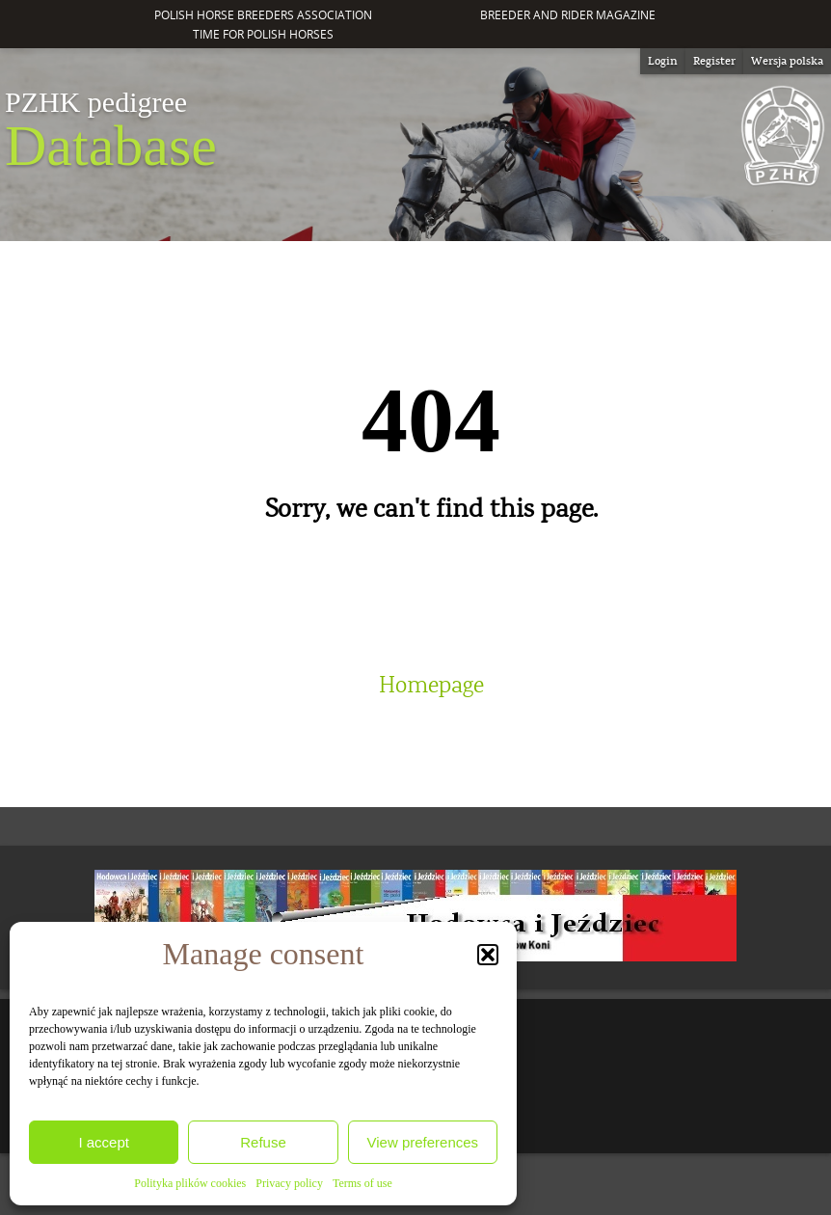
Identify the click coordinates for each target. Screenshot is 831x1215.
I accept (103, 1142)
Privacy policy (289, 1183)
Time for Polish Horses (263, 34)
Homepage (431, 685)
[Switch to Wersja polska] (787, 61)
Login (663, 61)
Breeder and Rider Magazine (568, 15)
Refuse (263, 1142)
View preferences (423, 1142)
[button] (487, 954)
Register (714, 61)
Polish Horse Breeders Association (263, 15)
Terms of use (362, 1183)
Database (111, 131)
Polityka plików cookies (190, 1183)
